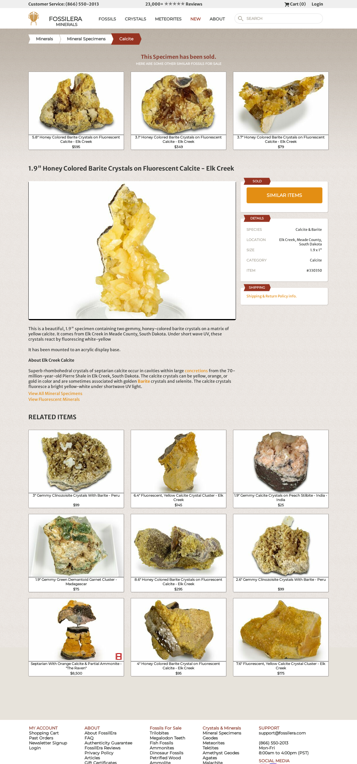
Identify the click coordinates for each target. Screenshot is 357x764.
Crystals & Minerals (222, 728)
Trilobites (159, 733)
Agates (210, 757)
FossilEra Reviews (102, 748)
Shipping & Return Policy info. (271, 296)
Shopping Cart (44, 733)
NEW (195, 19)
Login (317, 4)
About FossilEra (100, 733)
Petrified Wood (165, 757)
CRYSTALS (135, 19)
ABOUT (217, 19)
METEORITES (168, 19)
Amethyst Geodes (221, 753)
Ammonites (162, 748)
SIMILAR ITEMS (284, 195)
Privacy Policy (98, 753)
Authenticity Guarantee (108, 743)
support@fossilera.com (282, 733)
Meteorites (214, 743)
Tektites (210, 748)
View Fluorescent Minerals (54, 399)
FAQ (89, 738)
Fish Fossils (161, 743)
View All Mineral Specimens (55, 393)
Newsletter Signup (48, 743)
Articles (92, 757)
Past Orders (41, 738)
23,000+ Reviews (173, 4)
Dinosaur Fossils (166, 753)
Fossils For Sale (165, 728)
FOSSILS (107, 19)
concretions (196, 370)
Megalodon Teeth (167, 738)
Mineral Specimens (222, 733)
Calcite (316, 260)
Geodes (210, 738)
